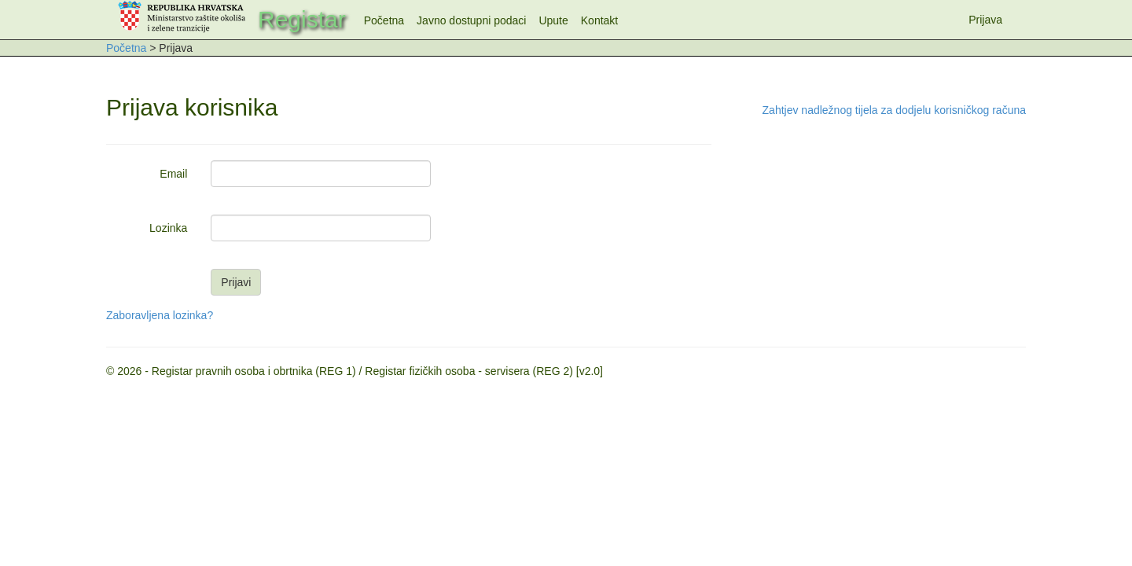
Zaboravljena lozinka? (159, 315)
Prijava (985, 19)
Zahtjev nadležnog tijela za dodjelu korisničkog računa (894, 110)
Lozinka (168, 228)
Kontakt (599, 20)
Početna (384, 20)
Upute (553, 20)
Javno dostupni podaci (471, 20)
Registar (302, 19)
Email (173, 173)
